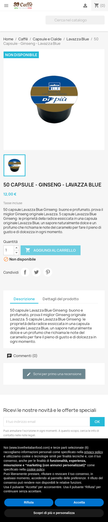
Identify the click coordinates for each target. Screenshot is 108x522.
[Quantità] (8, 250)
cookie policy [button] (35, 469)
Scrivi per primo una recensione (54, 374)
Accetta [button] (79, 502)
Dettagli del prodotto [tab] (61, 298)
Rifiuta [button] (29, 502)
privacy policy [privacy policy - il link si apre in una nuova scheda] (93, 452)
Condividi (25, 272)
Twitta (36, 272)
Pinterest (47, 272)
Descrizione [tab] (24, 298)
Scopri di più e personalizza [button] (54, 513)
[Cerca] (75, 20)
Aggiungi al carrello (50, 250)
